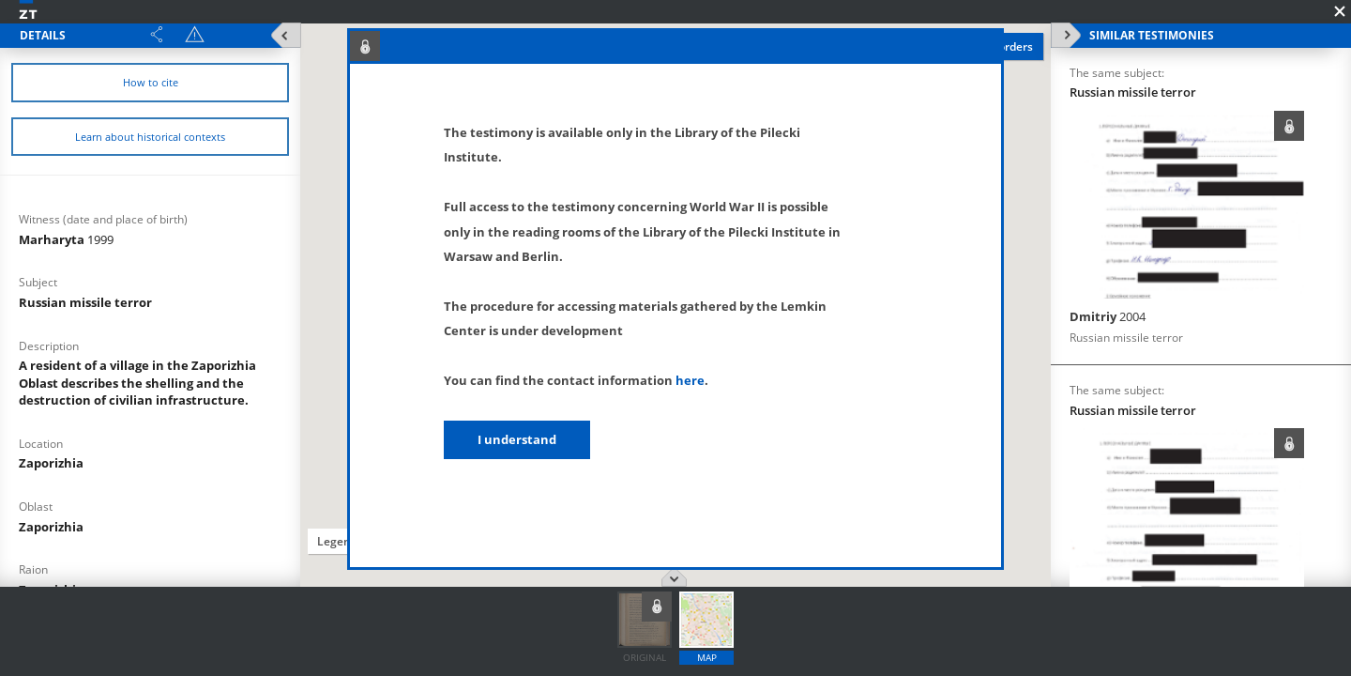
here (690, 380)
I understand (517, 439)
